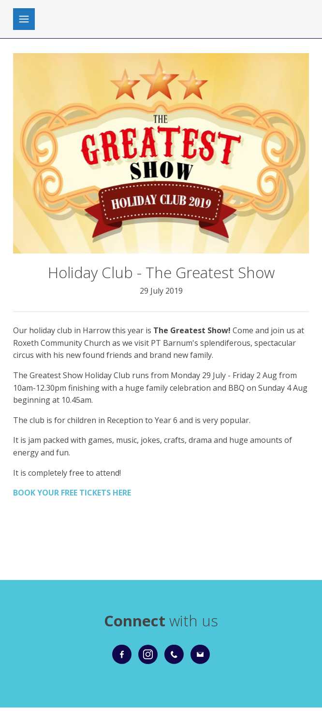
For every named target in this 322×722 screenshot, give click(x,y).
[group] (161, 153)
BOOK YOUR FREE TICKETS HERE (72, 492)
